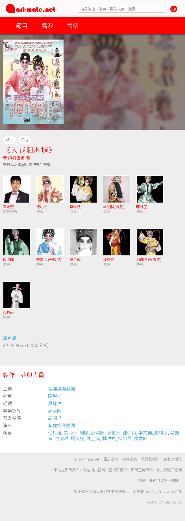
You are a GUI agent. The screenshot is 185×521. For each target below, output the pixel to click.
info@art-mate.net (159, 491)
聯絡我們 (129, 459)
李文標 (145, 432)
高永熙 (8, 206)
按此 (178, 480)
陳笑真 (113, 432)
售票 (73, 25)
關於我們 (110, 459)
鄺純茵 (141, 206)
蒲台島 (9, 337)
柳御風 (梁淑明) (148, 259)
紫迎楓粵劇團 (16, 158)
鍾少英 (129, 432)
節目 (22, 25)
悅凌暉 (8, 259)
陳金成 (74, 259)
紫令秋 (74, 206)
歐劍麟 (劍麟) (113, 206)
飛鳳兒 (77, 438)
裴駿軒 (8, 312)
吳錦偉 (55, 403)
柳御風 (125, 438)
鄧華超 (98, 432)
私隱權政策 (150, 459)
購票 (47, 25)
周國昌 (55, 417)
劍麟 (84, 432)
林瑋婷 (108, 259)
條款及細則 (173, 459)
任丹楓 (41, 206)
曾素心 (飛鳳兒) (48, 259)
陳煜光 (55, 395)
